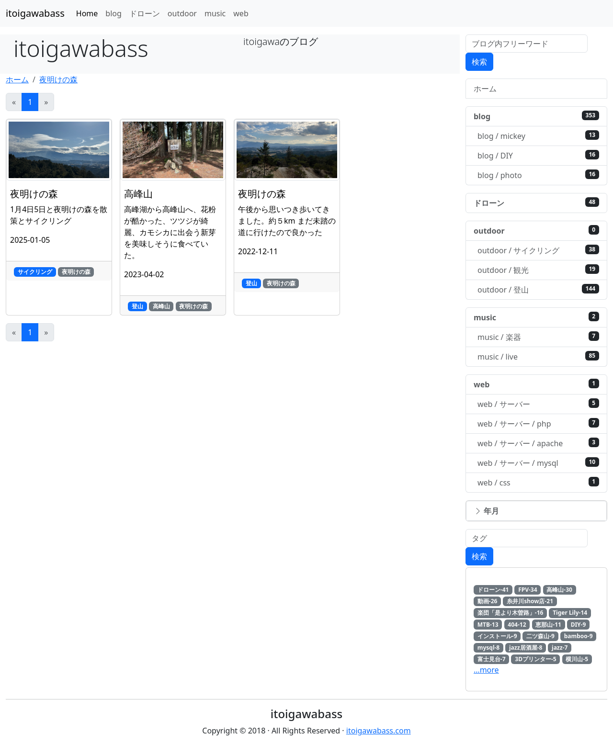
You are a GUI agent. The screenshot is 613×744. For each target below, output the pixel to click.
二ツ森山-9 (540, 636)
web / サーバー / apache (538, 443)
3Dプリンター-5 (535, 659)
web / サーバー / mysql (538, 462)
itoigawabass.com (378, 730)
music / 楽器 (538, 336)
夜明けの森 (58, 79)
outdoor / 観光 (538, 269)
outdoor (182, 13)
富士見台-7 (491, 659)
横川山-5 (577, 659)
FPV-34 (527, 590)
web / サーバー (538, 403)
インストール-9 (497, 636)
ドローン (144, 13)
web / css (538, 482)
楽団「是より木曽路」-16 (510, 613)
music (215, 13)
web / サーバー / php (538, 423)
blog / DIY (538, 155)
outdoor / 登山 (538, 289)
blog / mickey (538, 135)
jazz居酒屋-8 (525, 647)
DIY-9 (578, 624)
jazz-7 (560, 647)
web (240, 13)
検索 (479, 61)
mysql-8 (488, 647)
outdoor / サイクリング (538, 250)
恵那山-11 (548, 624)
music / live (538, 356)
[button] (536, 511)
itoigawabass (35, 13)
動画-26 (487, 601)
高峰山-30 (559, 590)
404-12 (517, 624)
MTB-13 (488, 624)
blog (113, 13)
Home (87, 13)
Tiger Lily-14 (570, 613)
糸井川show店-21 (530, 601)
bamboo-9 (578, 636)
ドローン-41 (493, 590)
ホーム (17, 79)
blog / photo (538, 174)
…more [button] (486, 670)
